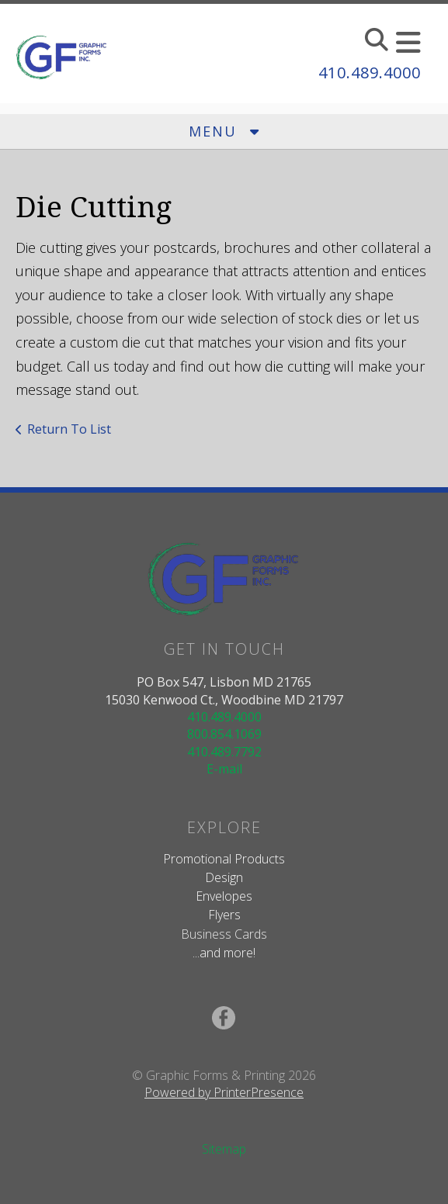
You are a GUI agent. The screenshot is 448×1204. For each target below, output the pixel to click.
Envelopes (224, 896)
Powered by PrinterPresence (224, 1092)
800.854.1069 (224, 733)
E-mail (224, 768)
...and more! (224, 952)
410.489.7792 (224, 751)
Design (224, 877)
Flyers (224, 914)
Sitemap (224, 1148)
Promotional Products (224, 858)
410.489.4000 (369, 72)
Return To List (69, 429)
